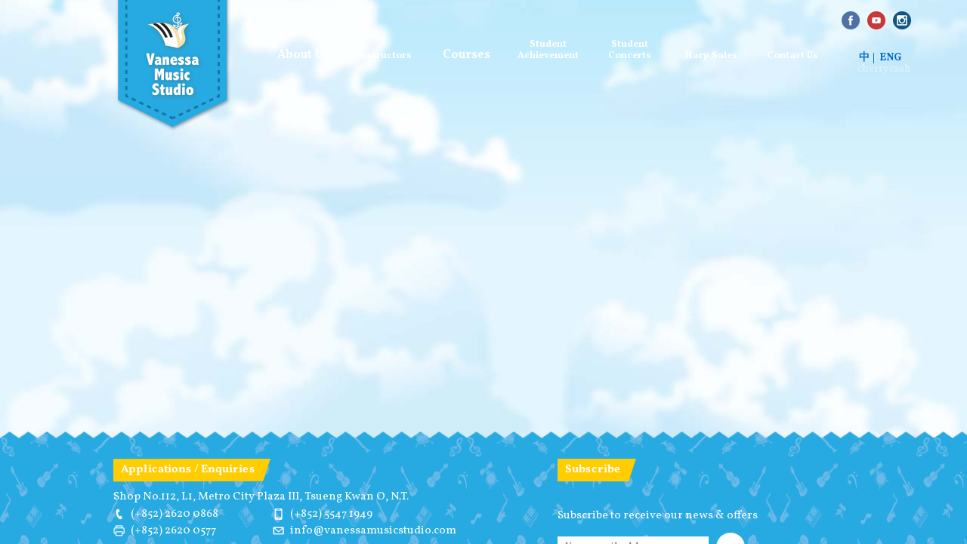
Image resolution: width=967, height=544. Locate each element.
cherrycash (884, 69)
